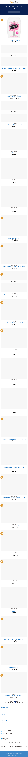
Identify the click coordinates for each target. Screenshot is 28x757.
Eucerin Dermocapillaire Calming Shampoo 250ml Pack (14, 411)
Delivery (2, 709)
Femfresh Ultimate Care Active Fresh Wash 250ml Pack (14, 497)
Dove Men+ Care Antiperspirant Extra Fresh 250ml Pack (14, 639)
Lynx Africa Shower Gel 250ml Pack (14, 238)
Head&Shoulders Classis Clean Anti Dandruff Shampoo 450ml (14, 439)
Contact (2, 712)
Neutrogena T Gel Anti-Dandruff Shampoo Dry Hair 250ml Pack (14, 68)
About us (3, 714)
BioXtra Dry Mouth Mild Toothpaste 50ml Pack (14, 350)
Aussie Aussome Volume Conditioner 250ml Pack (14, 467)
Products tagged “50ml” (14, 6)
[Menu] (1, 2)
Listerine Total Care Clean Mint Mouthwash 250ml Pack (14, 553)
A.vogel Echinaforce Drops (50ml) (14, 96)
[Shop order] (14, 12)
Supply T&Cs (3, 722)
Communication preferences (7, 727)
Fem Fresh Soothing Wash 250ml (14, 40)
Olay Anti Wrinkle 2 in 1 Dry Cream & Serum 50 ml (14, 695)
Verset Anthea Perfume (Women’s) (14, 667)
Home (6, 6)
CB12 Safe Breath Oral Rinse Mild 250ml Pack (14, 582)
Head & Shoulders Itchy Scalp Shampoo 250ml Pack (14, 181)
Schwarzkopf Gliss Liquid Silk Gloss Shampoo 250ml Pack (14, 124)
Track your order (4, 707)
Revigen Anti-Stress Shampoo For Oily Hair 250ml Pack (14, 266)
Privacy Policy (4, 720)
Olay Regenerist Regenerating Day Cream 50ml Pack (14, 294)
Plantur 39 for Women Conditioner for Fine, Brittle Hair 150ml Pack (14, 210)
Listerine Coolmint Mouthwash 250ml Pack (14, 525)
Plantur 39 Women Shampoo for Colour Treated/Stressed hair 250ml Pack (14, 611)
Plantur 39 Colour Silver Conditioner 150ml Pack (14, 152)
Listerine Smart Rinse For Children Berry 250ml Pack (14, 322)
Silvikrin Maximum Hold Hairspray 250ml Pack (14, 381)
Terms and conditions (5, 718)
